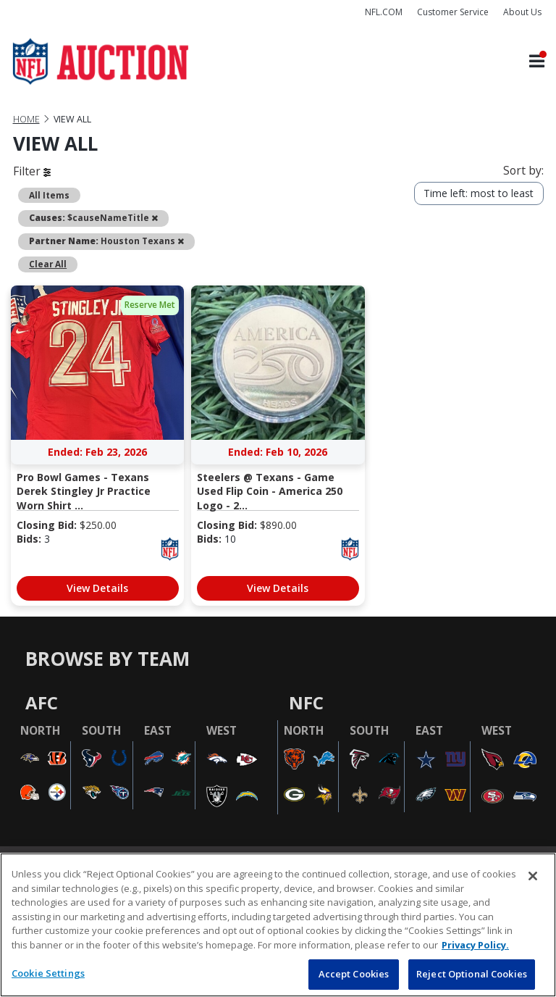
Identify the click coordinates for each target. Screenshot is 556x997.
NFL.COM (384, 12)
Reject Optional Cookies (471, 973)
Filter (32, 171)
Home (26, 119)
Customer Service (453, 12)
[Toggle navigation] (536, 62)
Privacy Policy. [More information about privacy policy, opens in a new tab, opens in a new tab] (475, 944)
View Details (97, 588)
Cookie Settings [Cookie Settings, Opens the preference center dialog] (48, 973)
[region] (278, 925)
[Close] (533, 876)
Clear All (48, 264)
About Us (522, 12)
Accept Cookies (354, 973)
